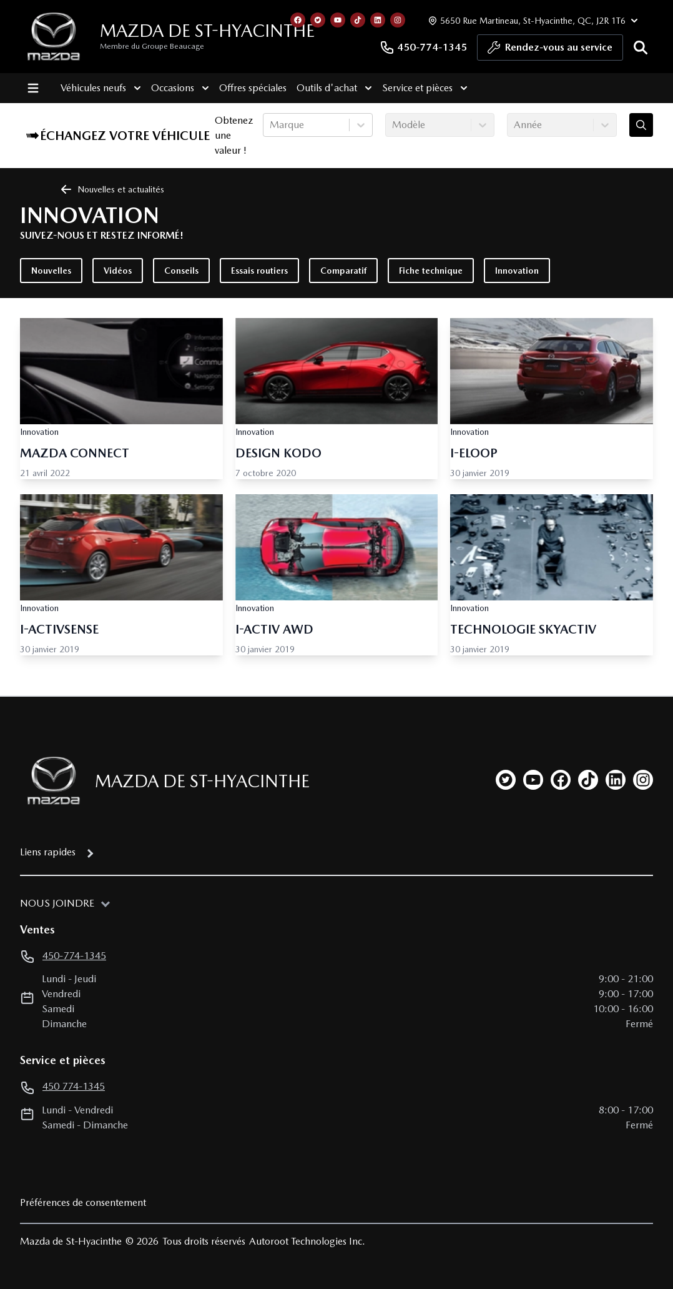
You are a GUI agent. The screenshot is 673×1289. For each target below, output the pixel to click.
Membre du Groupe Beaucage (152, 46)
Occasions (179, 88)
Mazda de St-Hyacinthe (207, 30)
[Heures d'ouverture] (531, 20)
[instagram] (643, 780)
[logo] (53, 36)
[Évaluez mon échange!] (641, 125)
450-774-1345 (423, 47)
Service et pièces (424, 88)
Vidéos (118, 271)
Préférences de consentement (83, 1202)
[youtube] (533, 780)
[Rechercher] (640, 47)
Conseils (181, 271)
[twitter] (506, 780)
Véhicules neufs (100, 88)
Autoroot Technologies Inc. (307, 1241)
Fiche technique (431, 271)
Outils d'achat (333, 88)
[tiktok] (588, 780)
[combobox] (271, 124)
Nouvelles (51, 271)
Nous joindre (57, 903)
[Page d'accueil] (50, 781)
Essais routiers (259, 271)
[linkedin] (616, 780)
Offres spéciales (252, 88)
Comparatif (343, 271)
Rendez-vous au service (550, 50)
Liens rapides (48, 852)
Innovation (517, 271)
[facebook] (561, 780)
